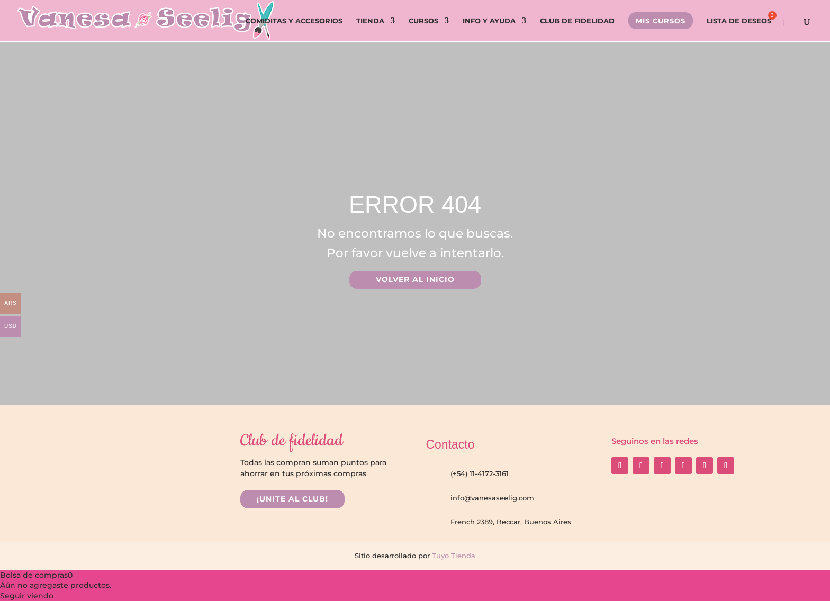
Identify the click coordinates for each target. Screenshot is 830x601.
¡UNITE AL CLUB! (292, 499)
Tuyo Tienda (452, 555)
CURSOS (423, 21)
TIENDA (370, 21)
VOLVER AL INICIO (415, 279)
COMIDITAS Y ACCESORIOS (294, 21)
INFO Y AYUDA (489, 21)
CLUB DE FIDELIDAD (577, 21)
